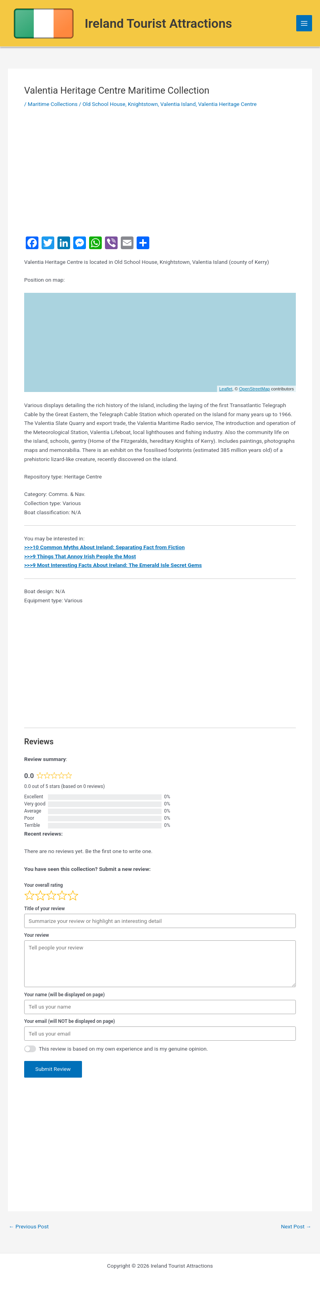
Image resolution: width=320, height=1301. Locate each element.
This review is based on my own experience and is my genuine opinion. (123, 1048)
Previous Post (29, 1227)
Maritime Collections (53, 104)
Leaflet (225, 388)
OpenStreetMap (254, 388)
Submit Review (53, 1069)
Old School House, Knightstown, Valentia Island (139, 104)
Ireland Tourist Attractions (158, 23)
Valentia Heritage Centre (227, 104)
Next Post (296, 1227)
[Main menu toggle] (304, 23)
